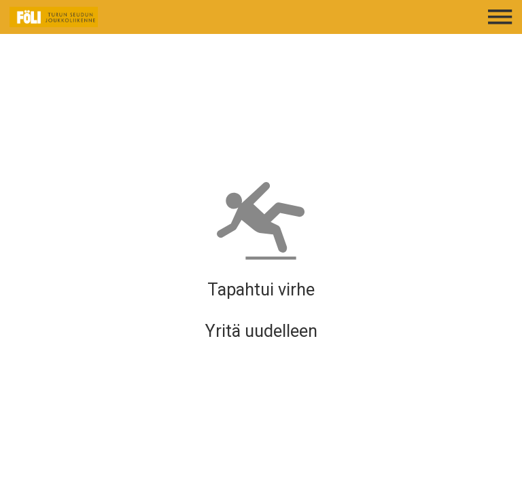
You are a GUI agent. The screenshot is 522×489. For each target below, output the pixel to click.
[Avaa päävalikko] (500, 17)
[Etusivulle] (99, 17)
